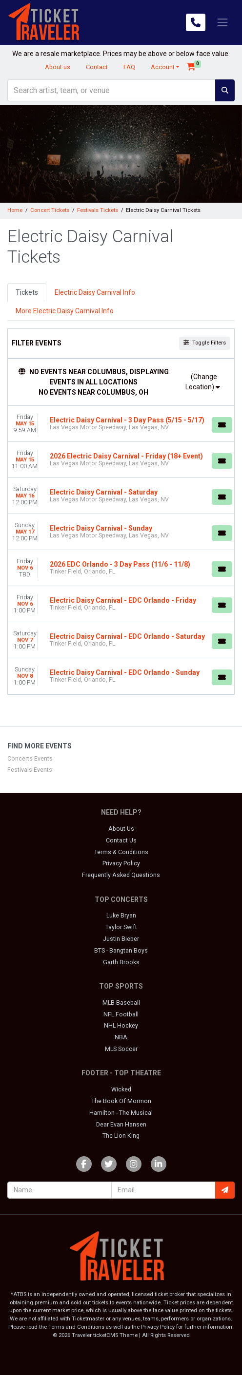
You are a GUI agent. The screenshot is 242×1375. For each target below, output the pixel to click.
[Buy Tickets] (222, 425)
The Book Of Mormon (121, 1101)
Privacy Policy (121, 863)
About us (57, 67)
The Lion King (121, 1135)
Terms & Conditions (121, 852)
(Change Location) (202, 382)
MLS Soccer (121, 1049)
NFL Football (121, 1014)
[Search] (111, 90)
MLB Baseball (121, 1002)
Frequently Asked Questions (121, 875)
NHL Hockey (121, 1025)
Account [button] (163, 67)
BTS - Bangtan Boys (121, 950)
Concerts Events (30, 758)
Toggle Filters (204, 343)
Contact (97, 67)
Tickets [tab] (27, 292)
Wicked (121, 1089)
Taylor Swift (121, 927)
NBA (121, 1037)
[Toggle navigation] (222, 22)
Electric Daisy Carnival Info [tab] (95, 292)
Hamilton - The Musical (121, 1112)
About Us (121, 828)
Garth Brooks (121, 962)
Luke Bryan (121, 915)
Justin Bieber (121, 939)
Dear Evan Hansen (121, 1124)
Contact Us (121, 840)
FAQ (129, 67)
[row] (121, 424)
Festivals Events (29, 769)
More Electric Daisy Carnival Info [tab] (65, 311)
